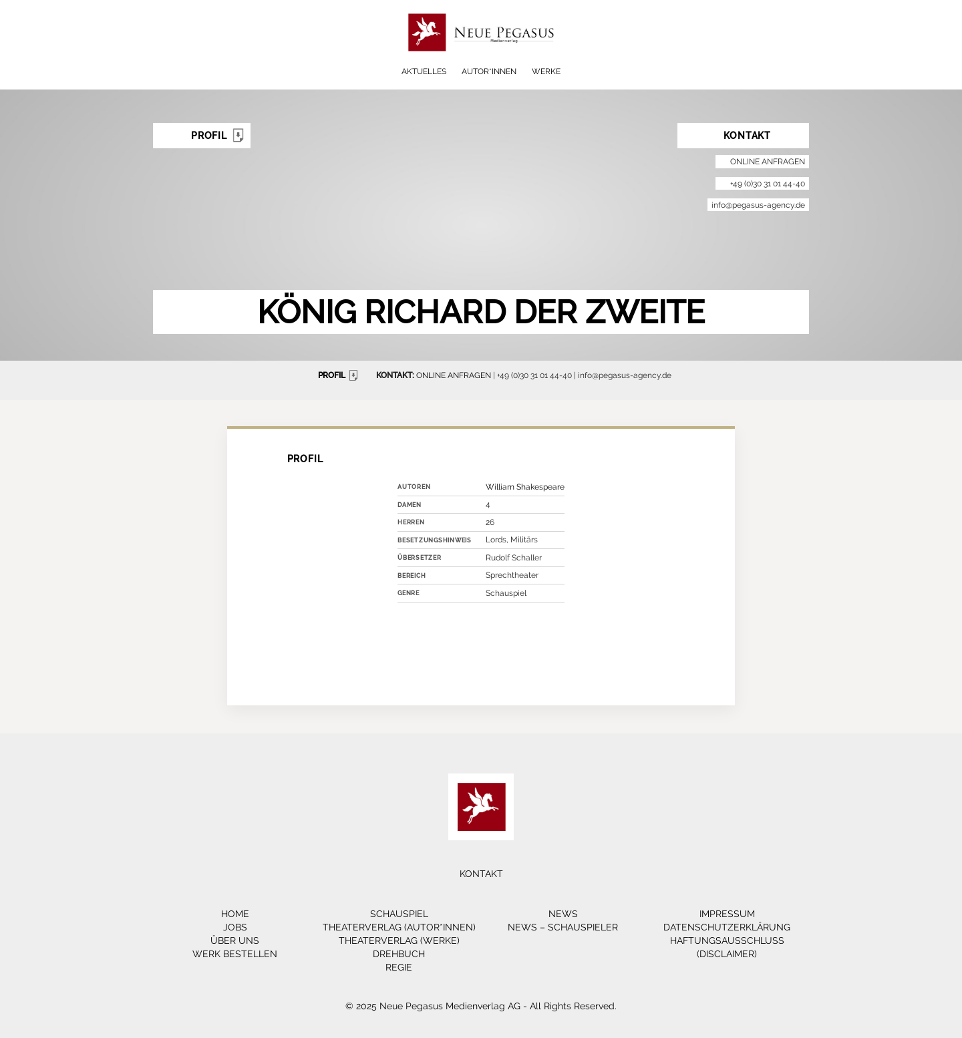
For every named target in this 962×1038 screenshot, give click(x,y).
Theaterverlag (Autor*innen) (399, 927)
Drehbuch (399, 953)
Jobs (235, 927)
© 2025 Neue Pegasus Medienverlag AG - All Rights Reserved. (481, 1006)
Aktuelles (424, 71)
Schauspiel (399, 913)
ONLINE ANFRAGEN (453, 375)
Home (235, 913)
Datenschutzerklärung (726, 927)
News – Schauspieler (563, 927)
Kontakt (481, 873)
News (563, 913)
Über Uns (234, 940)
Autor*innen (489, 71)
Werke (546, 71)
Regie (398, 967)
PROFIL (339, 375)
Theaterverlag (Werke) (399, 940)
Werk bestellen (234, 953)
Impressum (727, 913)
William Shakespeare (525, 487)
